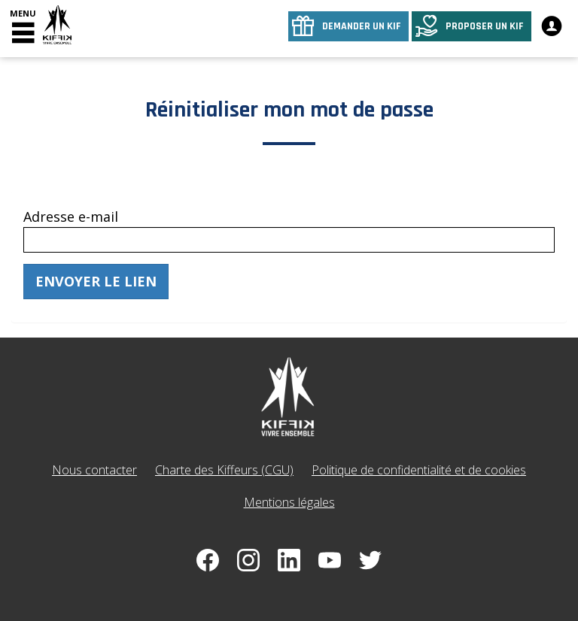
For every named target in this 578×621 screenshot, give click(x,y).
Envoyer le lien (96, 281)
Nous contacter (94, 470)
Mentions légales (289, 502)
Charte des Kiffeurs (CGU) (224, 470)
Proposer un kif (485, 26)
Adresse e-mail (70, 217)
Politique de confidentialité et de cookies (419, 470)
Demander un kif (361, 26)
